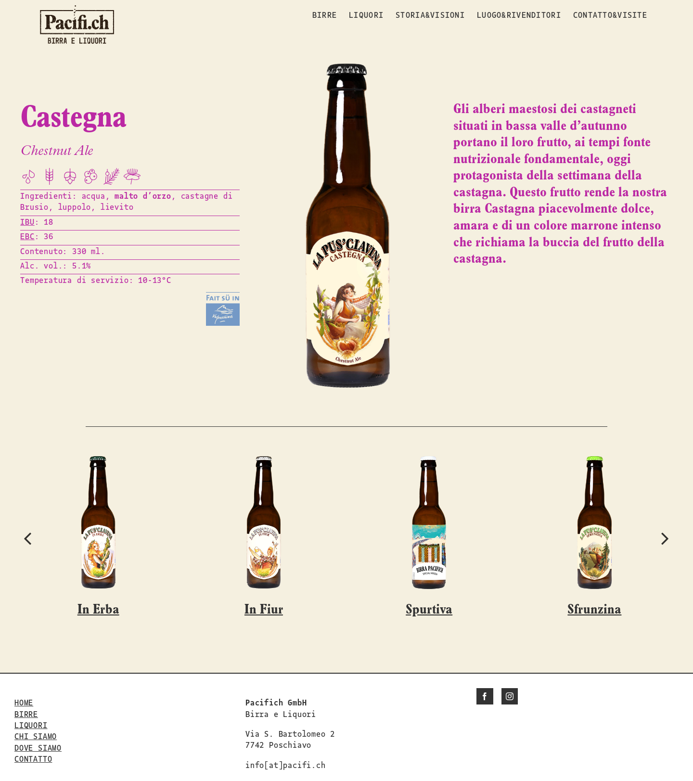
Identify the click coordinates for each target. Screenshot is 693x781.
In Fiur (263, 610)
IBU (27, 221)
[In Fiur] (263, 461)
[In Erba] (98, 461)
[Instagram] (509, 696)
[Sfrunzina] (594, 461)
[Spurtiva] (429, 461)
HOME (23, 702)
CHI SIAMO (35, 736)
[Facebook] (484, 696)
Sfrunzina (594, 610)
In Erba (98, 610)
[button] (27, 538)
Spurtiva (429, 610)
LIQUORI (31, 724)
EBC (27, 236)
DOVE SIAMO (38, 747)
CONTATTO (33, 758)
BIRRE (26, 713)
